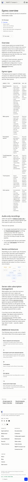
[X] (5, 421)
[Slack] (7, 421)
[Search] (13, 479)
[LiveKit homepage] (2, 412)
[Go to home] (3, 2)
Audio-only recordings (9, 25)
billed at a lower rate (20, 218)
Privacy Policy (19, 474)
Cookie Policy (13, 474)
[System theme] (8, 424)
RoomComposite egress (13, 231)
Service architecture (9, 27)
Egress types (7, 24)
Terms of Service (5, 474)
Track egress (13, 242)
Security (24, 474)
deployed (4, 66)
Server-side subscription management (13, 29)
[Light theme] (3, 424)
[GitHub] (2, 421)
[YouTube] (10, 421)
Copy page (6, 36)
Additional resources (9, 31)
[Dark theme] (5, 424)
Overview (6, 22)
